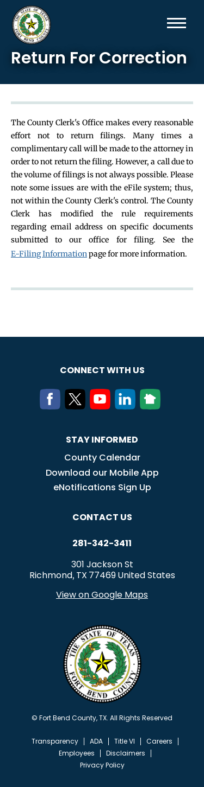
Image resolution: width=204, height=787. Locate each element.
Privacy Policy (102, 765)
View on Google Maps (102, 594)
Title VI (124, 741)
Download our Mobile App (102, 472)
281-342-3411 (102, 543)
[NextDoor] (152, 406)
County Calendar (102, 457)
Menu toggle (176, 23)
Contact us (102, 517)
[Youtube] (102, 406)
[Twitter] (77, 406)
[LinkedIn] (127, 406)
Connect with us (102, 370)
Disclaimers (125, 753)
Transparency (55, 741)
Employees (77, 753)
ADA (96, 741)
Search (159, 23)
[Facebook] (52, 406)
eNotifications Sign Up (102, 487)
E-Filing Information (49, 254)
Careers (159, 741)
